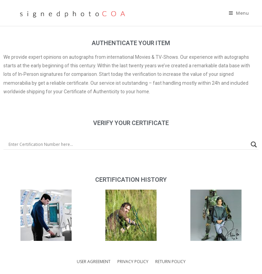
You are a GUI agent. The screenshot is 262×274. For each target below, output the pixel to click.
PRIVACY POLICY (132, 261)
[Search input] (128, 144)
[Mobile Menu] (239, 13)
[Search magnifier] (254, 144)
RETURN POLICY (170, 261)
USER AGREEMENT (94, 261)
